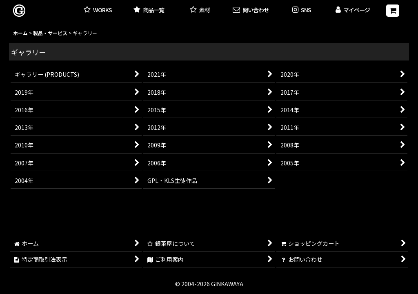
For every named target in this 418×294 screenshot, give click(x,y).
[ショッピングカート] (392, 10)
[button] (301, 10)
